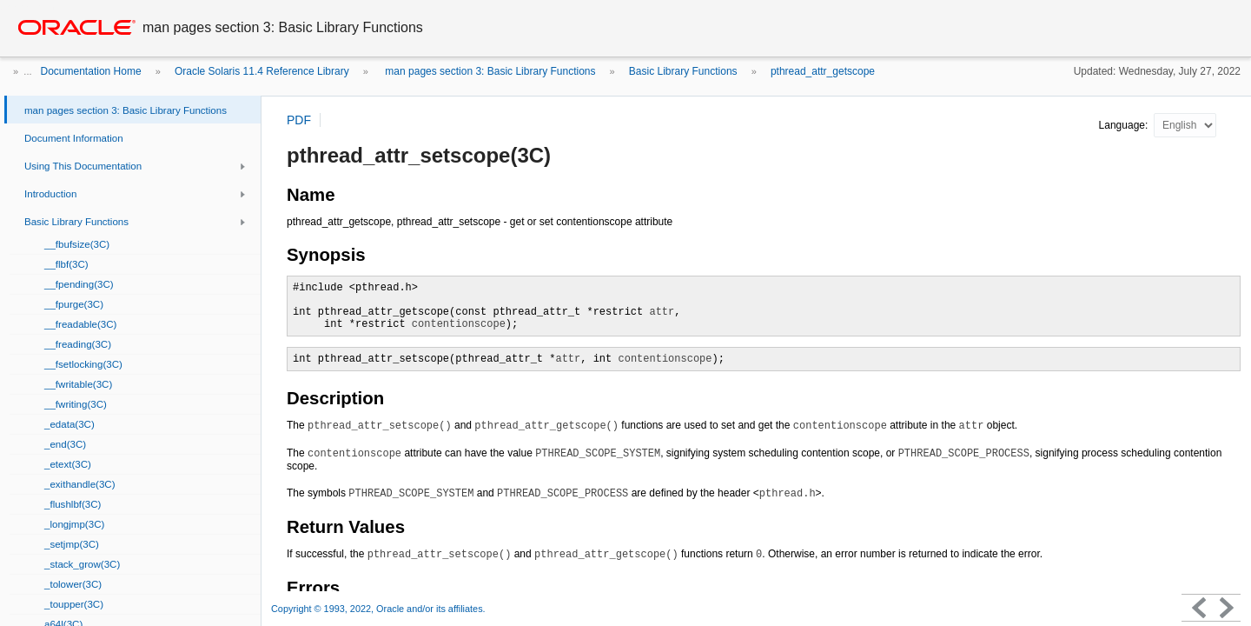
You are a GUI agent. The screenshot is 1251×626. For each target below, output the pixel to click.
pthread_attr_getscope (823, 71)
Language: (1125, 125)
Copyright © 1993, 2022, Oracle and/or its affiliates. (379, 608)
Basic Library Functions (683, 71)
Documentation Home (91, 71)
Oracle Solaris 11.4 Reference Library (262, 71)
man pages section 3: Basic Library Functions (488, 71)
